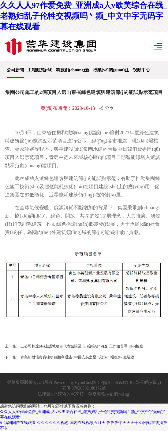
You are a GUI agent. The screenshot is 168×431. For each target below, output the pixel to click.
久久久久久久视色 (53, 422)
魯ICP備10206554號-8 (112, 382)
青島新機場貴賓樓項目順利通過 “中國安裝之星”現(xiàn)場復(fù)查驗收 (77, 357)
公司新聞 (15, 70)
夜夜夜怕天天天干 (122, 422)
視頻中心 (141, 70)
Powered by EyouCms (72, 382)
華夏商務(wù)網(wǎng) (109, 394)
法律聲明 (46, 394)
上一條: (11, 346)
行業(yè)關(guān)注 (111, 70)
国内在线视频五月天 (88, 422)
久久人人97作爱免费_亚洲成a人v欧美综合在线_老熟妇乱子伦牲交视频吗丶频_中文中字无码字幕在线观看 (83, 16)
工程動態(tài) (40, 70)
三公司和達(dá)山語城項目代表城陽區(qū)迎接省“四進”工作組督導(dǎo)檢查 (82, 346)
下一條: (11, 357)
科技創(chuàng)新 (72, 70)
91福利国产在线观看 (18, 422)
